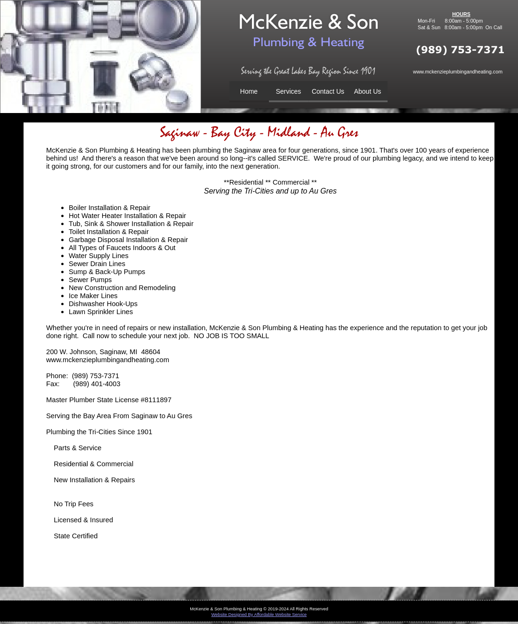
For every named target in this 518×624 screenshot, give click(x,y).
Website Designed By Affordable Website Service (259, 614)
